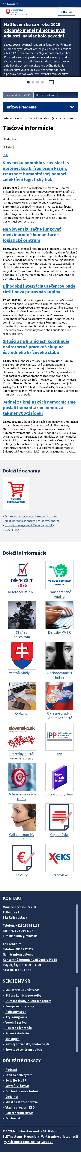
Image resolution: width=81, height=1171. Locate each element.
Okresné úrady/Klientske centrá (28, 1001)
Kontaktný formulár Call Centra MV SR (30, 960)
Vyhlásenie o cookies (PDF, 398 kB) (28, 1142)
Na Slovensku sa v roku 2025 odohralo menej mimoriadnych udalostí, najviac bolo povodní (34, 30)
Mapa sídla (31, 1136)
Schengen (12, 1039)
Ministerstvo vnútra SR (22, 990)
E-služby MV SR (15, 1080)
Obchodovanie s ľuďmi (21, 1091)
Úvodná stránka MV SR (18, 95)
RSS (5, 155)
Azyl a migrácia (16, 1017)
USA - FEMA (12, 530)
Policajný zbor (15, 1012)
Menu (67, 12)
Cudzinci (11, 1097)
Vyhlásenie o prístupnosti (59, 1136)
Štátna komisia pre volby (23, 995)
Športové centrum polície (23, 1049)
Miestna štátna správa (21, 1102)
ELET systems (12, 1136)
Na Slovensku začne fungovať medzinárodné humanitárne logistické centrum (32, 234)
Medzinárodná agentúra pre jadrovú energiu (32, 521)
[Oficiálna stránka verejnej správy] (13, 3)
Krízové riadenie (45, 95)
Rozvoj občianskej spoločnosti (27, 1044)
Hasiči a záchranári (18, 1028)
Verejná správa (16, 1022)
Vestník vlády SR (17, 1086)
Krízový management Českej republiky (29, 525)
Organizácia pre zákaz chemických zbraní (31, 516)
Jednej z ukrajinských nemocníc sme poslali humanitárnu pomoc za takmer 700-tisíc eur (39, 407)
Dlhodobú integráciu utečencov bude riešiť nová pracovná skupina (39, 288)
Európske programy (19, 1006)
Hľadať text (10, 139)
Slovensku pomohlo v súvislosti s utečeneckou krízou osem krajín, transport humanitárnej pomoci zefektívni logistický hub (36, 171)
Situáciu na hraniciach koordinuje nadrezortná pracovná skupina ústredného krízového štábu (36, 346)
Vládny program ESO (20, 1107)
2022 (58, 118)
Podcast (11, 1070)
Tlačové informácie (39, 118)
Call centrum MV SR (19, 1113)
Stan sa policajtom (18, 1075)
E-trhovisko (13, 1118)
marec (70, 118)
